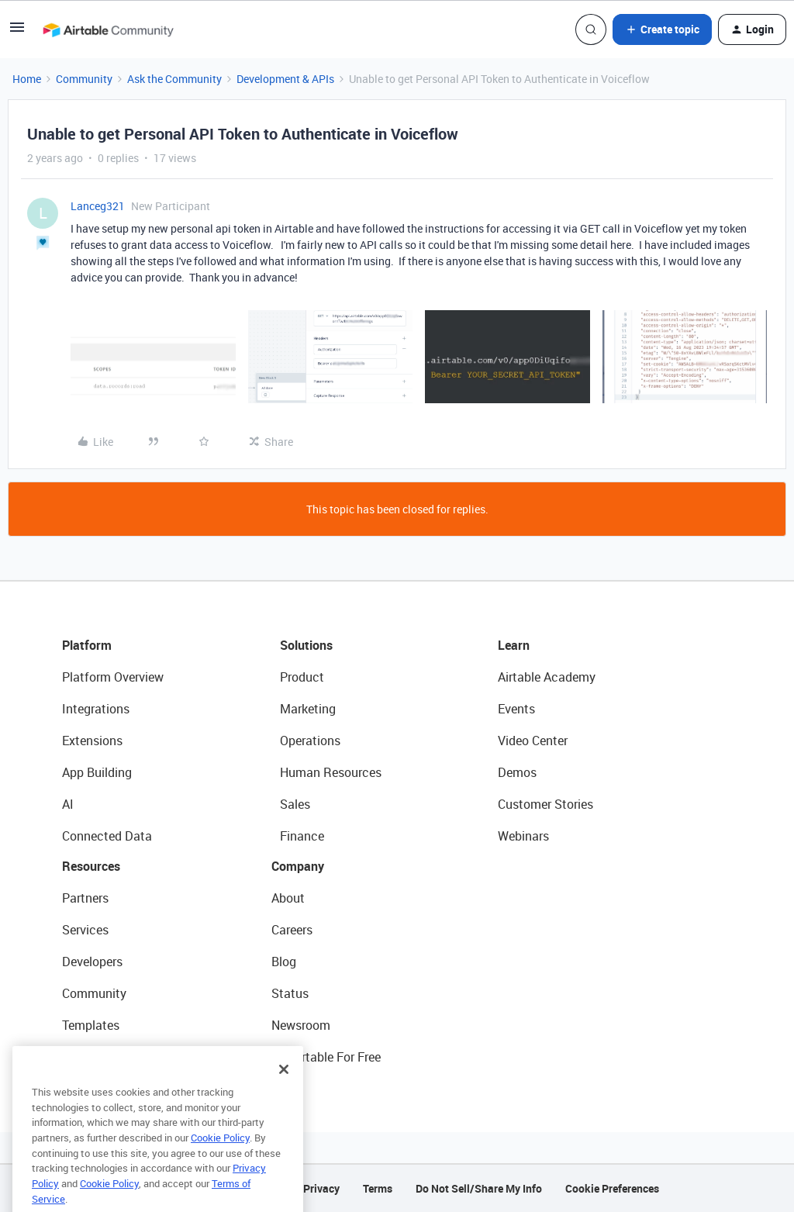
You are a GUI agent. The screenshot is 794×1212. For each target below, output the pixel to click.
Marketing (308, 708)
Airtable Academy (547, 676)
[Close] (284, 1093)
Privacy (321, 1188)
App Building (97, 772)
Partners (85, 897)
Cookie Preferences (612, 1188)
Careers (291, 929)
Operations (310, 740)
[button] (17, 32)
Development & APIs (285, 78)
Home (26, 78)
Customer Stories (545, 804)
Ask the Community (174, 78)
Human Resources (330, 772)
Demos (517, 772)
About (288, 897)
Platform (87, 645)
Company (297, 866)
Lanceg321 (98, 206)
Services (85, 929)
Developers (92, 961)
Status (290, 993)
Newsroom (300, 1025)
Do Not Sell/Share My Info (479, 1188)
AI (68, 804)
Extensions (92, 740)
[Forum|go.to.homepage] (108, 29)
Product (302, 676)
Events (516, 708)
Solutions (306, 645)
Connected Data (107, 835)
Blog (283, 961)
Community (84, 78)
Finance (302, 835)
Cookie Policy (220, 1161)
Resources (91, 866)
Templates (90, 1025)
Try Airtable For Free (326, 1056)
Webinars (523, 835)
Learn (514, 645)
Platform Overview (113, 676)
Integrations (95, 708)
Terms (377, 1188)
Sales (295, 804)
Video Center (533, 740)
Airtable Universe (108, 1056)
